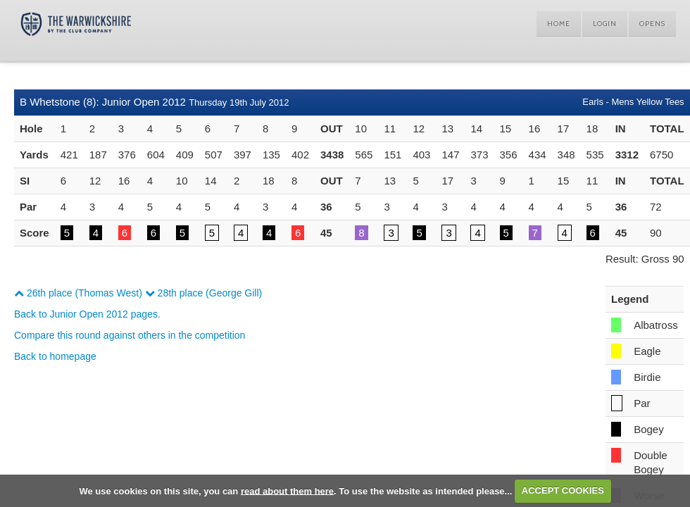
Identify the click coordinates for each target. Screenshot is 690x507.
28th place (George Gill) (204, 293)
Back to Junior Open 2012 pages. (87, 314)
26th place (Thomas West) (78, 293)
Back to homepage (55, 356)
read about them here (287, 490)
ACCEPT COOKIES (563, 490)
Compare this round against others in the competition (129, 335)
